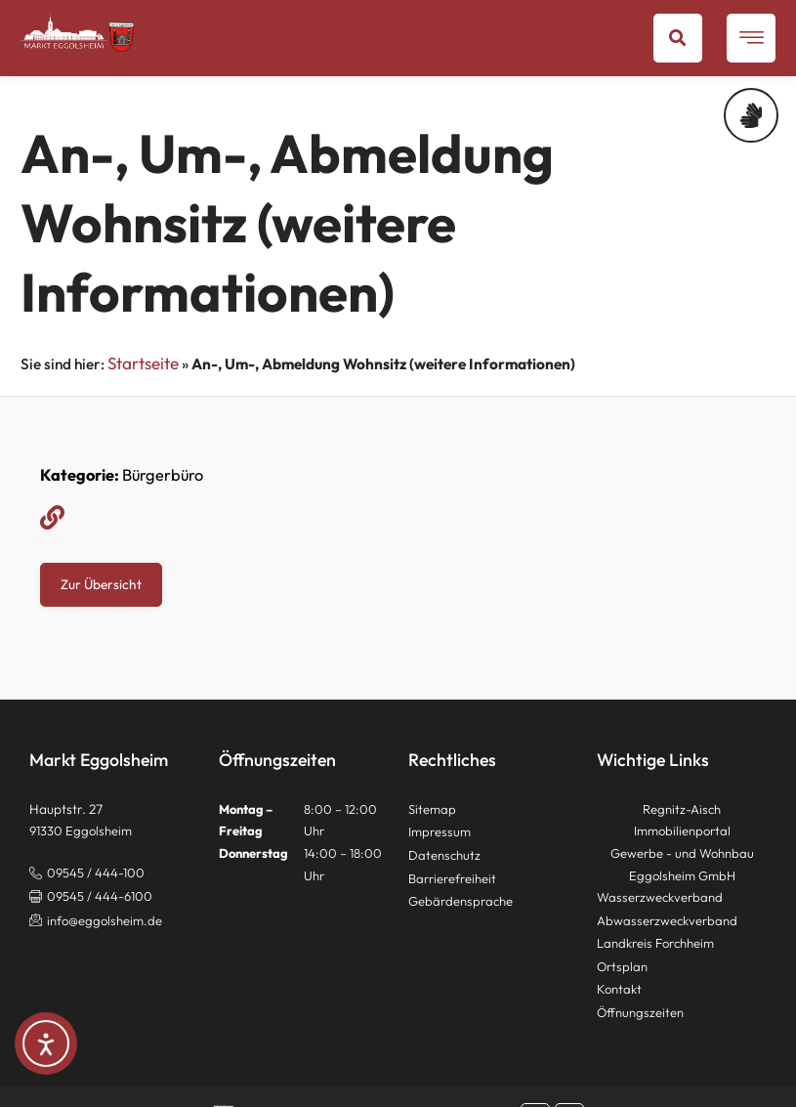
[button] (677, 38)
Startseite (143, 363)
